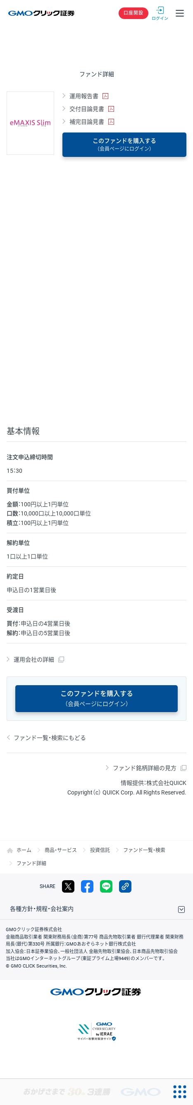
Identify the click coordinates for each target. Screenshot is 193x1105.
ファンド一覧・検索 (144, 850)
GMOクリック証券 (42, 13)
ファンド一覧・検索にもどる (50, 737)
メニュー (180, 13)
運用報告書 (83, 96)
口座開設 (133, 13)
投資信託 (100, 850)
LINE (106, 886)
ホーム (24, 850)
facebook (87, 886)
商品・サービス (61, 850)
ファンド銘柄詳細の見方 (144, 768)
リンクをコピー (125, 886)
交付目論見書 (86, 109)
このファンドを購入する (124, 144)
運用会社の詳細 (34, 659)
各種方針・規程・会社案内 (42, 908)
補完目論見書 (86, 121)
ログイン (160, 13)
